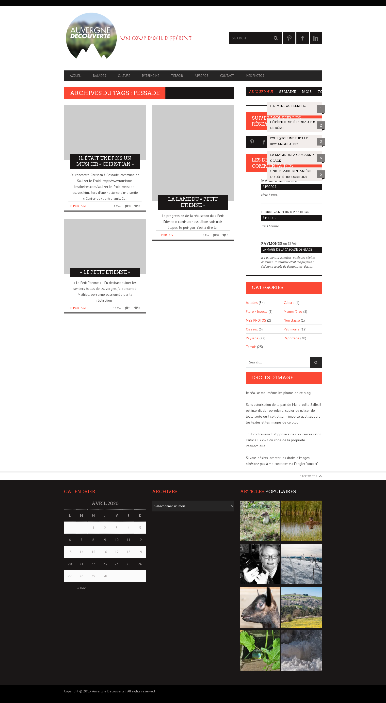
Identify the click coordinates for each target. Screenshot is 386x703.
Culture (124, 76)
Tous (323, 92)
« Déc (81, 588)
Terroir (177, 76)
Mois (307, 92)
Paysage (252, 338)
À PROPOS (201, 76)
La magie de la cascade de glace (287, 249)
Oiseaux (252, 329)
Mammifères (293, 311)
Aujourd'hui (261, 92)
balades (99, 76)
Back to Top (308, 476)
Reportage (78, 206)
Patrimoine (150, 76)
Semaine (287, 92)
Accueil (75, 76)
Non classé (292, 320)
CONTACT (227, 76)
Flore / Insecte (257, 311)
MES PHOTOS (255, 76)
